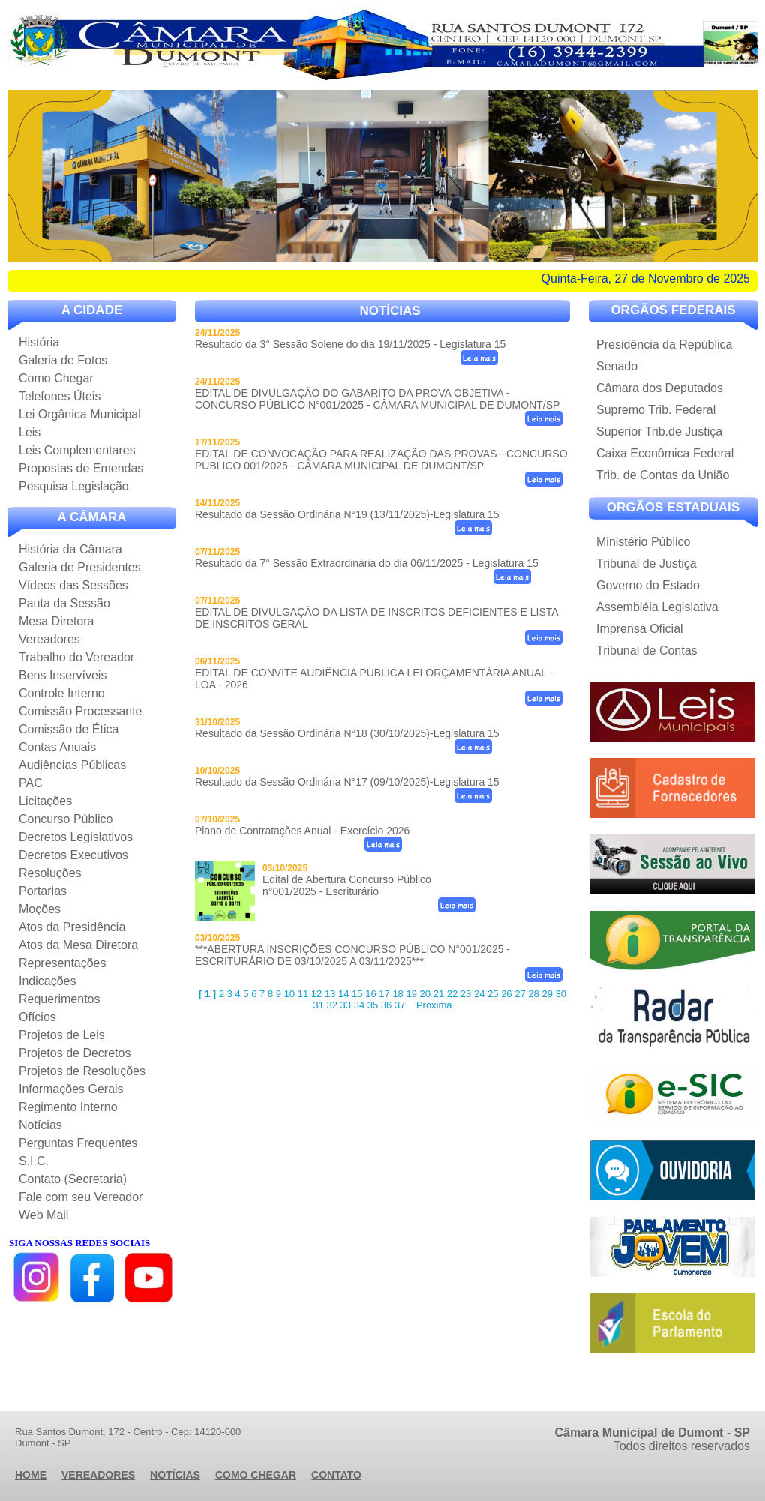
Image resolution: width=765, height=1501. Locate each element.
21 (439, 993)
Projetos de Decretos (74, 1053)
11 (303, 993)
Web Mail (43, 1215)
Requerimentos (59, 999)
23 (465, 993)
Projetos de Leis (62, 1035)
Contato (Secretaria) (73, 1179)
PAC (31, 783)
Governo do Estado (648, 585)
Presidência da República (664, 344)
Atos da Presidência (72, 927)
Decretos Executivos (73, 855)
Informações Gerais (71, 1089)
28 (533, 993)
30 (561, 993)
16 (370, 993)
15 (357, 993)
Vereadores (49, 639)
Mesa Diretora (56, 621)
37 (399, 1005)
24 (479, 993)
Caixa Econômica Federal (665, 453)
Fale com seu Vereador (80, 1197)
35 (373, 1005)
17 (384, 993)
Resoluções (50, 873)
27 (519, 993)
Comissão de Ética (68, 729)
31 (318, 1005)
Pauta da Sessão (64, 603)
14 (343, 993)
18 (397, 993)
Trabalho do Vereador (76, 657)
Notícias (40, 1125)
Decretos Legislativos (76, 837)
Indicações (47, 981)
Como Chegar (56, 378)
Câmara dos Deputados (659, 388)
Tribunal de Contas (647, 650)
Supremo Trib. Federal (656, 409)
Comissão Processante (80, 711)
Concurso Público (65, 819)
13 (330, 993)
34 (359, 1005)
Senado (617, 366)
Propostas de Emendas (81, 468)
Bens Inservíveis (62, 675)
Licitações (45, 801)
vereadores (98, 1475)
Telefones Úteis (59, 396)
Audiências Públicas (72, 765)
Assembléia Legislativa (657, 607)
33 (345, 1005)
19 (411, 993)
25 (493, 993)
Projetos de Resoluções (82, 1071)
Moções (40, 909)
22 (452, 993)
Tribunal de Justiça (646, 563)
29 (547, 993)
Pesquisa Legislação (74, 486)
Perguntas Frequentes (78, 1143)
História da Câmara (70, 549)
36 (386, 1005)
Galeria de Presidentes (80, 567)
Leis (29, 432)
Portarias (43, 891)
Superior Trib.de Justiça (659, 431)
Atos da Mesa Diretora (78, 945)
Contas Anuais (57, 747)
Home (30, 1475)
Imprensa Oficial (639, 628)
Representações (62, 963)
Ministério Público (643, 541)
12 (316, 993)
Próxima (434, 1005)
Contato (336, 1475)
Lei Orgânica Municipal (80, 414)
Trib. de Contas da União (662, 475)
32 (332, 1005)
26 (506, 993)
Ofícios (37, 1017)
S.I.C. (34, 1161)
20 (425, 993)
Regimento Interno (68, 1107)
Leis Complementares (77, 450)
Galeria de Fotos (63, 360)
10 (289, 993)
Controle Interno (62, 693)
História (39, 342)
